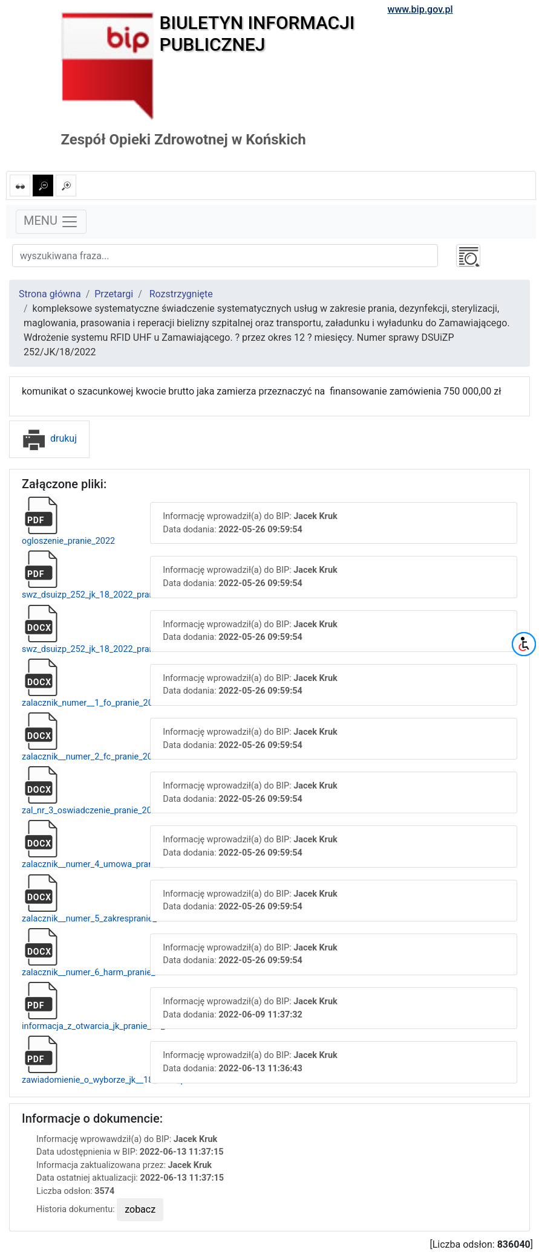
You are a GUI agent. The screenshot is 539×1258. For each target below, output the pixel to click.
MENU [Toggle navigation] (51, 222)
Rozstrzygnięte (181, 294)
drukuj (49, 438)
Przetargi (113, 294)
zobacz (140, 1209)
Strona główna (50, 294)
